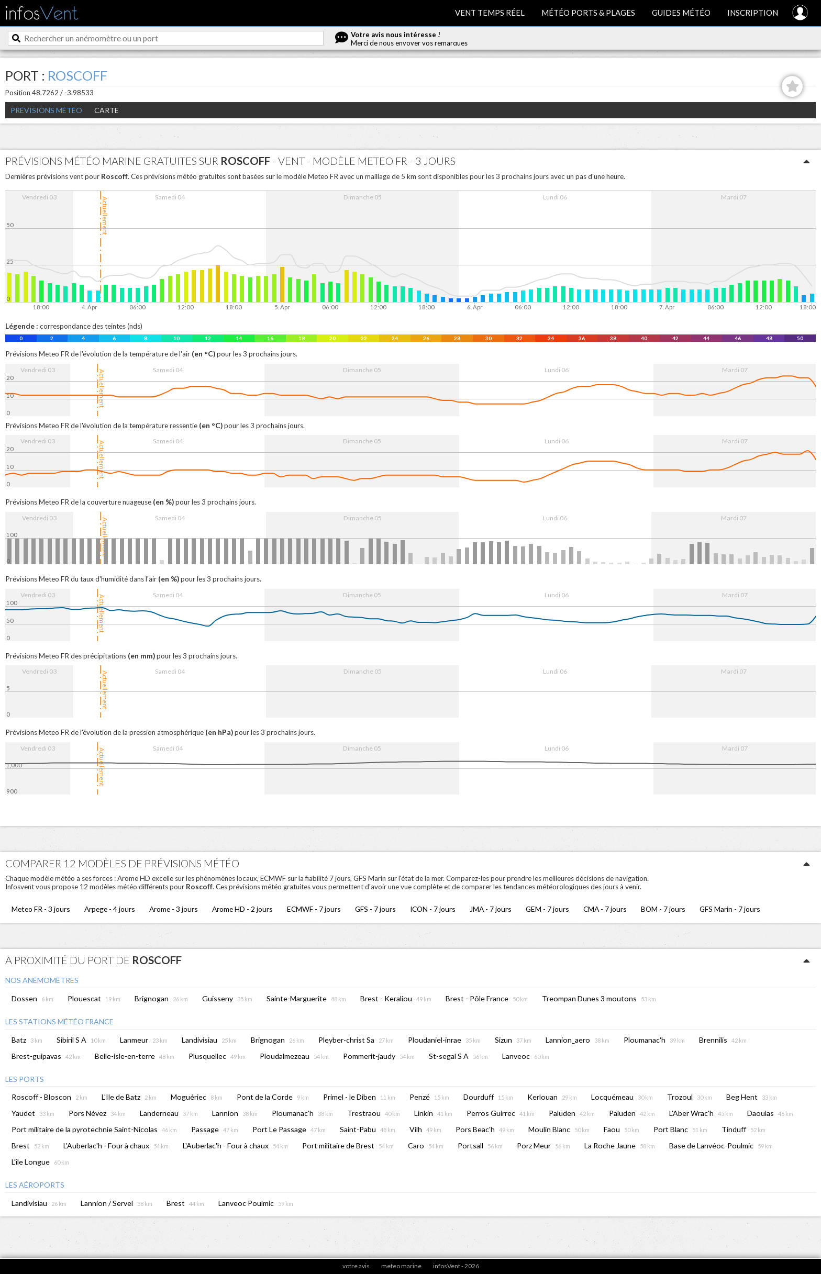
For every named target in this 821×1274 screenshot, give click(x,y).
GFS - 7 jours (375, 908)
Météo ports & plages (588, 12)
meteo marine (401, 1266)
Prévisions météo (46, 110)
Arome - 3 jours (173, 908)
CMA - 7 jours (605, 908)
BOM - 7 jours (663, 908)
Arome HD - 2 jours (242, 908)
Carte (106, 110)
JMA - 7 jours (491, 908)
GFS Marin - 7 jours (730, 908)
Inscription (752, 12)
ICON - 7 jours (433, 908)
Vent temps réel (490, 12)
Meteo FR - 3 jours (41, 908)
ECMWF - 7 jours (314, 908)
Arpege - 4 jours (109, 908)
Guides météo (681, 12)
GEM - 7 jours (547, 908)
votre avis (356, 1266)
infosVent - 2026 (456, 1266)
